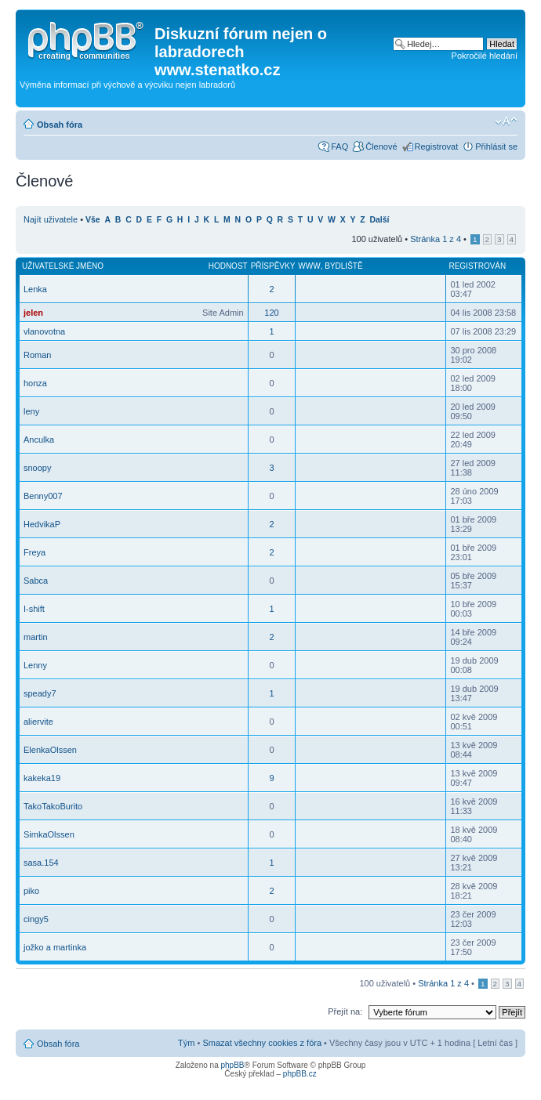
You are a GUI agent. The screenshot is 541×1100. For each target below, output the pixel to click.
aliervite (38, 721)
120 (271, 312)
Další (380, 219)
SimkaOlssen (49, 834)
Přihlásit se (496, 146)
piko (31, 891)
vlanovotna (44, 331)
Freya (34, 552)
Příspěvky (273, 266)
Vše (92, 219)
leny (31, 411)
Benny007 (43, 496)
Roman (37, 355)
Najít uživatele (51, 219)
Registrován (477, 266)
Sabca (36, 580)
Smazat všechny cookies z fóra (261, 1043)
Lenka (35, 289)
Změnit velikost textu (506, 121)
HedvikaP (42, 524)
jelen (33, 312)
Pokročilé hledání (484, 55)
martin (36, 637)
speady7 (40, 693)
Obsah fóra (59, 124)
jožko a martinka (55, 947)
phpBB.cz (300, 1073)
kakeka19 (42, 778)
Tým (186, 1043)
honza (35, 383)
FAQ (339, 146)
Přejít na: (345, 1011)
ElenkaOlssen (50, 749)
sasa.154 (41, 862)
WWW (309, 266)
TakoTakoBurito (53, 806)
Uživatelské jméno (62, 266)
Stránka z (435, 239)
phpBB (232, 1065)
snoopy (37, 467)
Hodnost (228, 266)
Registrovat (437, 146)
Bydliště (343, 266)
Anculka (39, 439)
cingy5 (36, 919)
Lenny (35, 665)
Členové (381, 146)
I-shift (34, 608)
